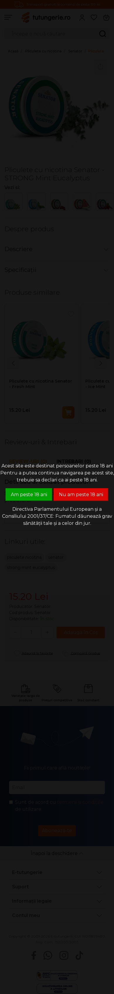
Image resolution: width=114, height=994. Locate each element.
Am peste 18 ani (29, 494)
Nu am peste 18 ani (81, 494)
